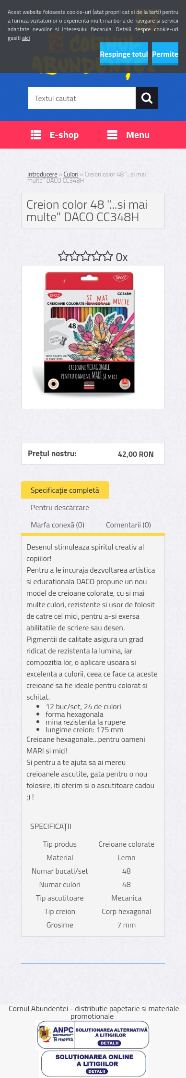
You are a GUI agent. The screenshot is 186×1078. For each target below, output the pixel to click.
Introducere (42, 174)
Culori (71, 174)
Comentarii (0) (128, 524)
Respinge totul (124, 54)
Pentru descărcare (60, 507)
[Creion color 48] (93, 269)
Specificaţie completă (65, 490)
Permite (165, 54)
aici (26, 37)
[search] (147, 98)
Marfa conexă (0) (57, 524)
